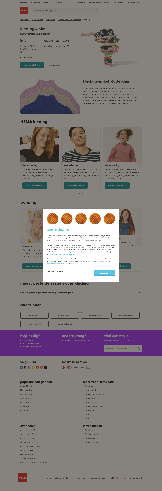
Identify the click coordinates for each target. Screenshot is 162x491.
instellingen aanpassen (55, 271)
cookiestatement (55, 254)
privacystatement (69, 254)
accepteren (104, 273)
